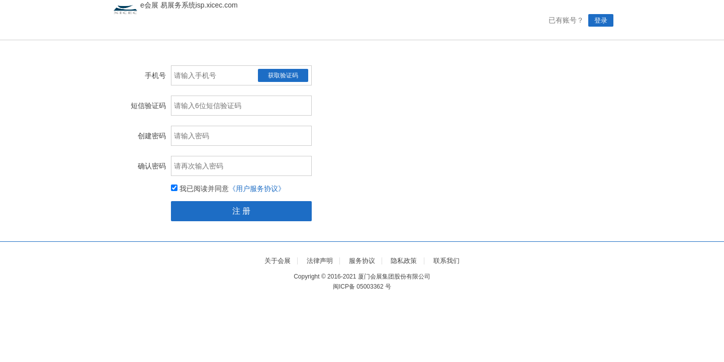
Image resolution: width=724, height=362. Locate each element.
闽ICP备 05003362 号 (362, 286)
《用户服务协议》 (257, 189)
